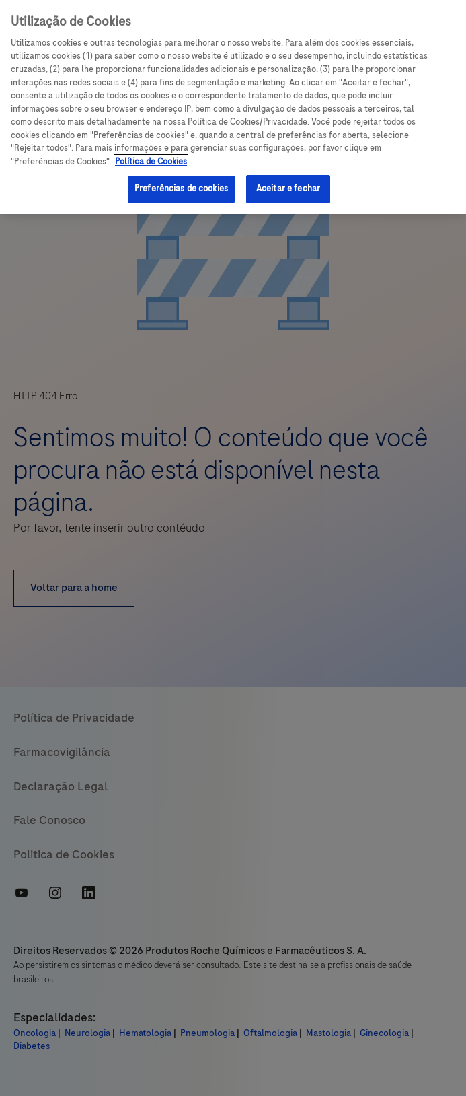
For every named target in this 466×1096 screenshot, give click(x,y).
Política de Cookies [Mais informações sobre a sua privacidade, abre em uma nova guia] (151, 162)
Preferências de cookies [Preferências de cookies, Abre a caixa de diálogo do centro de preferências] (181, 188)
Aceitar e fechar (288, 188)
